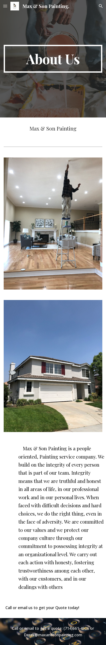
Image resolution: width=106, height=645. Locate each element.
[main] (53, 59)
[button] (5, 6)
